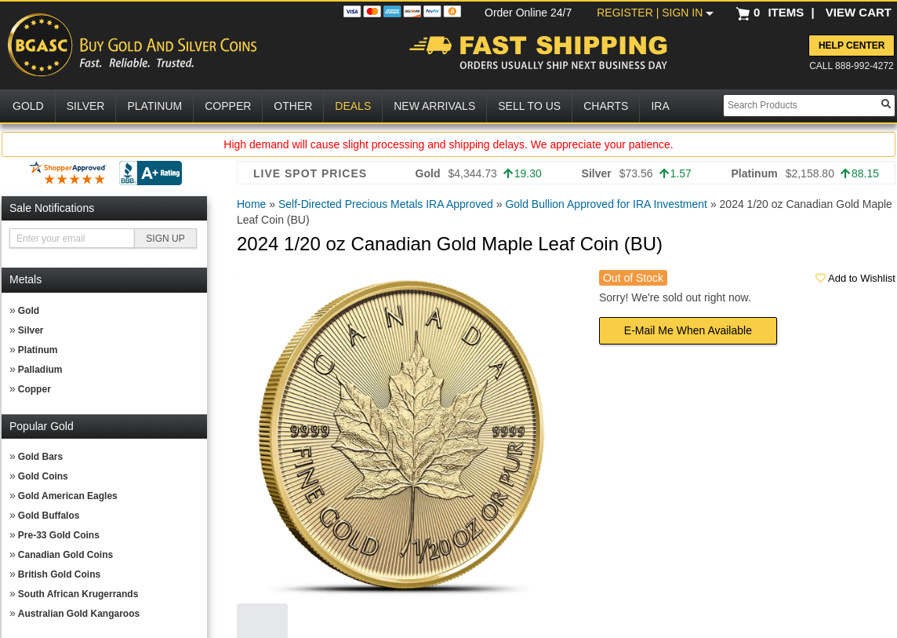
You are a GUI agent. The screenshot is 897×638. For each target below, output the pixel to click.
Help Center (851, 45)
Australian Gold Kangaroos (79, 613)
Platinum (38, 350)
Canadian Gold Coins (65, 554)
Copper (34, 389)
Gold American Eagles (68, 495)
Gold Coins (43, 476)
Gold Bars (40, 456)
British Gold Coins (59, 574)
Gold (28, 310)
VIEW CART (859, 12)
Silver (31, 330)
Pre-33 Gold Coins (59, 535)
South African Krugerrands (78, 594)
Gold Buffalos (49, 515)
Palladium (40, 369)
